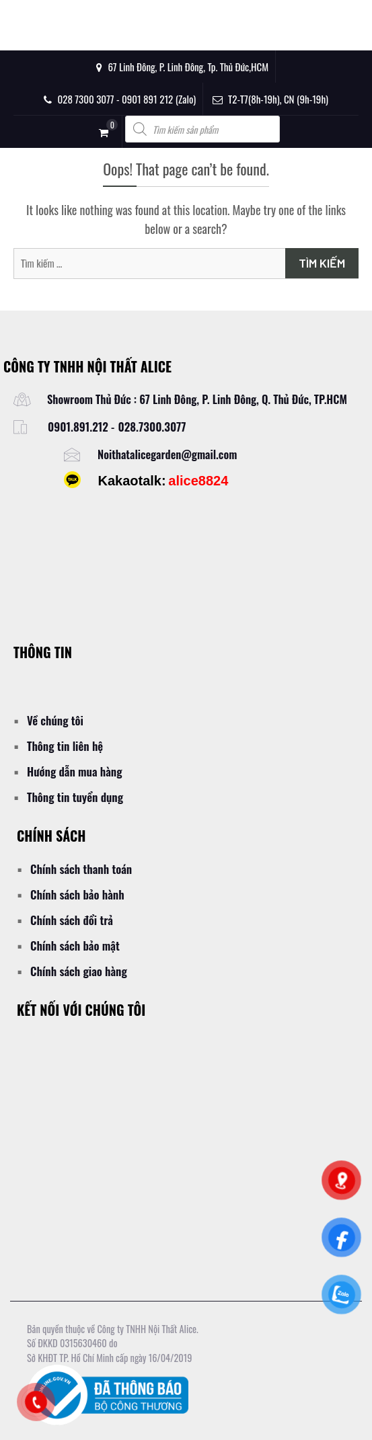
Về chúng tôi (55, 720)
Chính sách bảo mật (75, 945)
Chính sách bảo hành (77, 894)
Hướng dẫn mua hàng (74, 771)
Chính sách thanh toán (81, 869)
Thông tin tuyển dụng (75, 797)
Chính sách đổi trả (71, 920)
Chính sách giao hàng (78, 971)
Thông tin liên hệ (65, 745)
